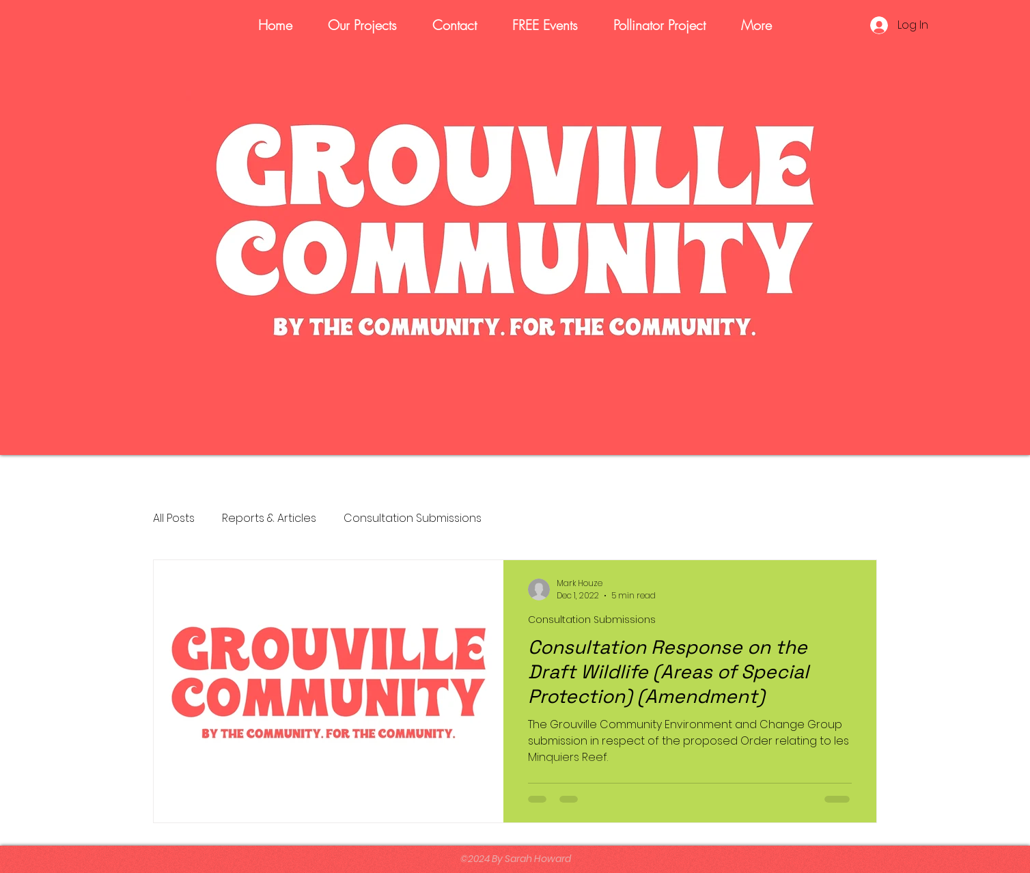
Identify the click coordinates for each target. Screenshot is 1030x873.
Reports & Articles (269, 518)
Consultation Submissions (413, 518)
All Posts (174, 518)
